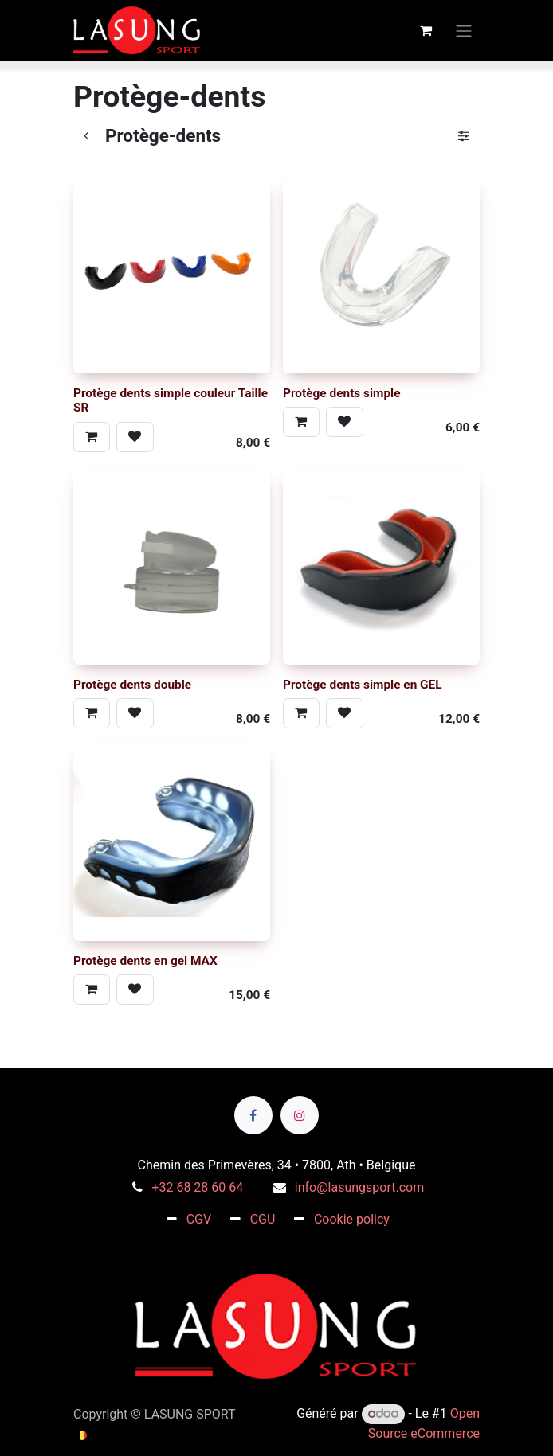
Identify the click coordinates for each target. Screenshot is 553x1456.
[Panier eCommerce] (425, 30)
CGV (199, 1219)
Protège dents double (132, 684)
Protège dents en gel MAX (145, 961)
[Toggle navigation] (464, 30)
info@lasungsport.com (359, 1187)
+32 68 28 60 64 (197, 1187)
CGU (263, 1219)
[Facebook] (253, 1115)
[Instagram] (299, 1115)
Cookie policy (352, 1219)
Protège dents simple (342, 393)
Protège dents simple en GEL (362, 684)
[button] (91, 437)
